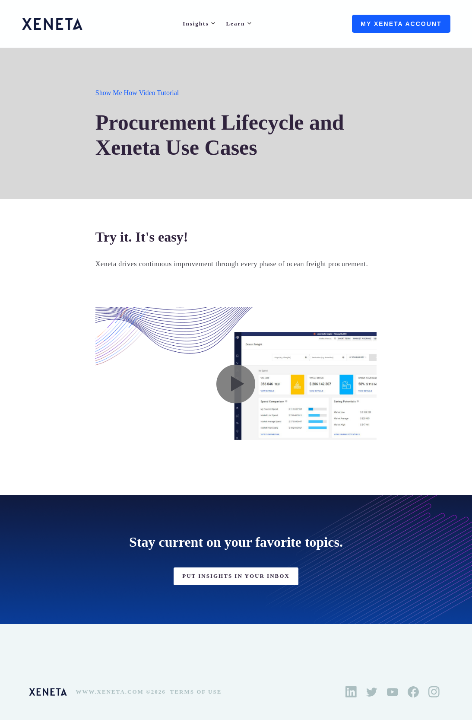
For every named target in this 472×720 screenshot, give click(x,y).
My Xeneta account (401, 23)
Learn (235, 23)
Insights (196, 23)
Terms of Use (196, 692)
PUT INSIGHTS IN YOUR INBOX (236, 576)
